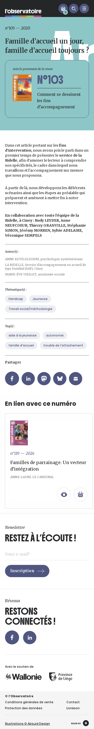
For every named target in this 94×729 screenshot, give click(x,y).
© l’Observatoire (19, 696)
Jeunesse (40, 306)
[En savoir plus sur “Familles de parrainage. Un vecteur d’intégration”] (80, 502)
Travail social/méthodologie (30, 316)
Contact (73, 702)
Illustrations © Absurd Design (27, 723)
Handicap (16, 306)
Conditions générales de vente (29, 702)
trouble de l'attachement (63, 352)
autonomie (55, 342)
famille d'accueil (21, 352)
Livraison (73, 708)
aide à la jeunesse (23, 342)
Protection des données (23, 708)
